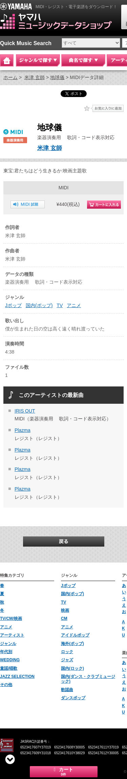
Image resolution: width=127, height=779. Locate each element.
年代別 (6, 651)
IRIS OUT (25, 411)
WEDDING (10, 660)
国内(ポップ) (39, 305)
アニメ (74, 305)
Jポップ (13, 305)
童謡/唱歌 (8, 668)
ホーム (10, 77)
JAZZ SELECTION (17, 676)
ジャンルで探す (38, 60)
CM (64, 618)
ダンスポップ (73, 698)
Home (7, 60)
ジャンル (8, 643)
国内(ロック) (72, 668)
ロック (67, 651)
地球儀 (57, 77)
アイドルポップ (75, 635)
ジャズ (67, 660)
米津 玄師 (34, 77)
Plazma (22, 430)
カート (63, 771)
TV (60, 305)
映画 (65, 610)
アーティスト (12, 635)
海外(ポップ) (72, 643)
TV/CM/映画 (11, 618)
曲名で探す (83, 60)
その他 (6, 684)
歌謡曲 (67, 689)
